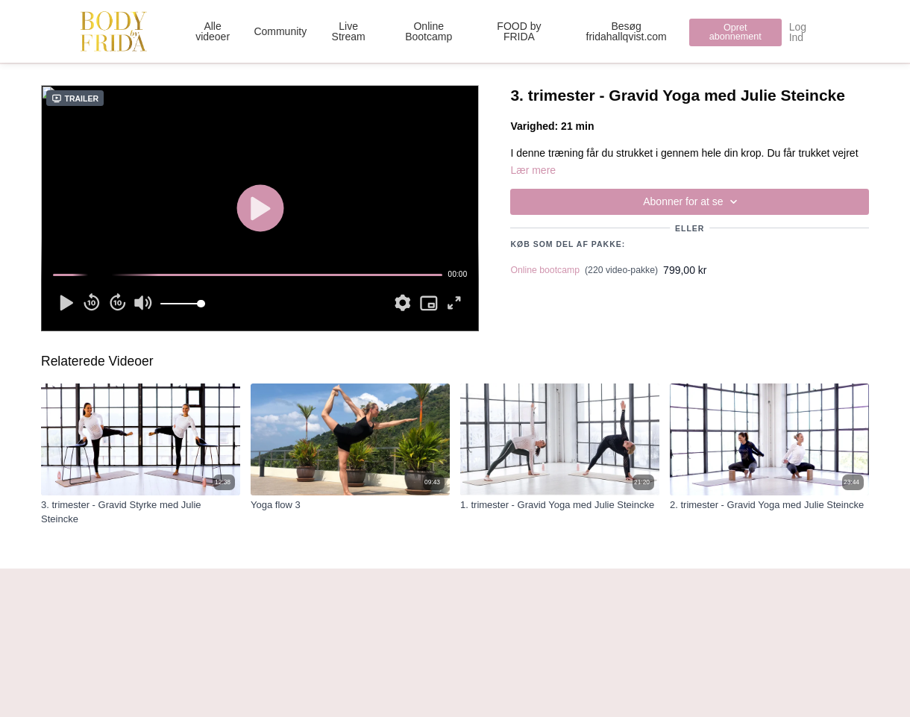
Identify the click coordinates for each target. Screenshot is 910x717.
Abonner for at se (692, 202)
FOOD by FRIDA (519, 31)
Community (280, 31)
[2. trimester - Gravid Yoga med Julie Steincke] (769, 505)
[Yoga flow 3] (350, 505)
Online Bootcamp (428, 31)
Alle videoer (212, 31)
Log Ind (797, 32)
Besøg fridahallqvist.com (626, 31)
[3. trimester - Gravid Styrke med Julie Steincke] (140, 512)
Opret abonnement (735, 32)
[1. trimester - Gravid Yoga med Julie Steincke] (559, 505)
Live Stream (348, 31)
